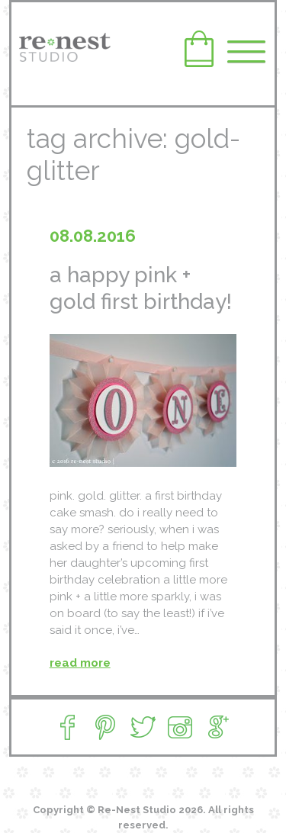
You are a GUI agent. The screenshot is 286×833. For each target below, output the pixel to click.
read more (80, 663)
